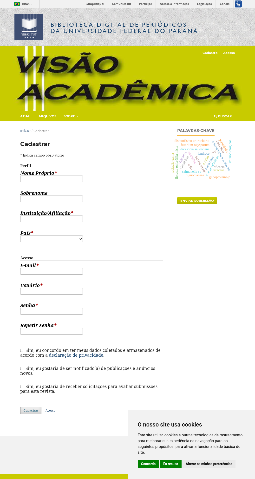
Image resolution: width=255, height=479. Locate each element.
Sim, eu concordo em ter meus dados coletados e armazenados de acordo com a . (90, 352)
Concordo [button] (148, 464)
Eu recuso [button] (170, 464)
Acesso (229, 53)
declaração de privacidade (76, 355)
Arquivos (47, 116)
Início (25, 131)
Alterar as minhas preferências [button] (209, 464)
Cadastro (210, 53)
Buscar (223, 116)
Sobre (70, 116)
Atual (25, 116)
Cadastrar (31, 410)
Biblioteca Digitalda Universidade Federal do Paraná (124, 27)
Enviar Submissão (197, 201)
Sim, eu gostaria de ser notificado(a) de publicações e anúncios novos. (87, 370)
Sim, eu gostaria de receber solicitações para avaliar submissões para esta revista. (89, 389)
